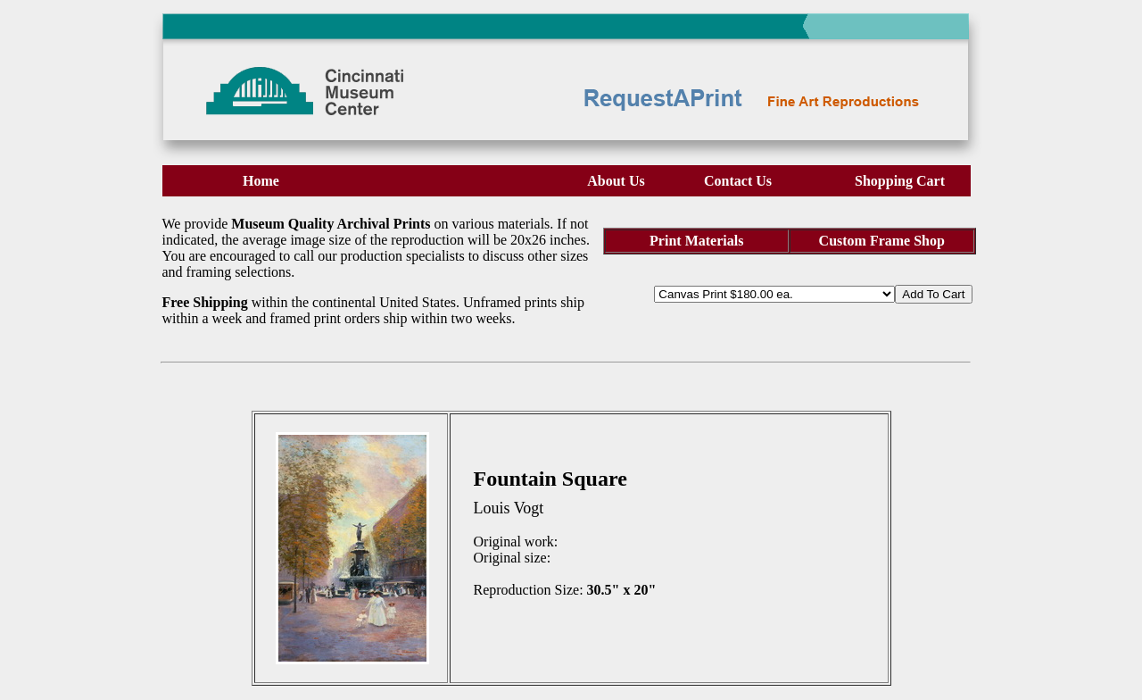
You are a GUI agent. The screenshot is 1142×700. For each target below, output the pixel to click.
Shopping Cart (900, 180)
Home (261, 180)
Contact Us (738, 180)
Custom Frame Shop (882, 240)
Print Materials (696, 240)
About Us (615, 180)
